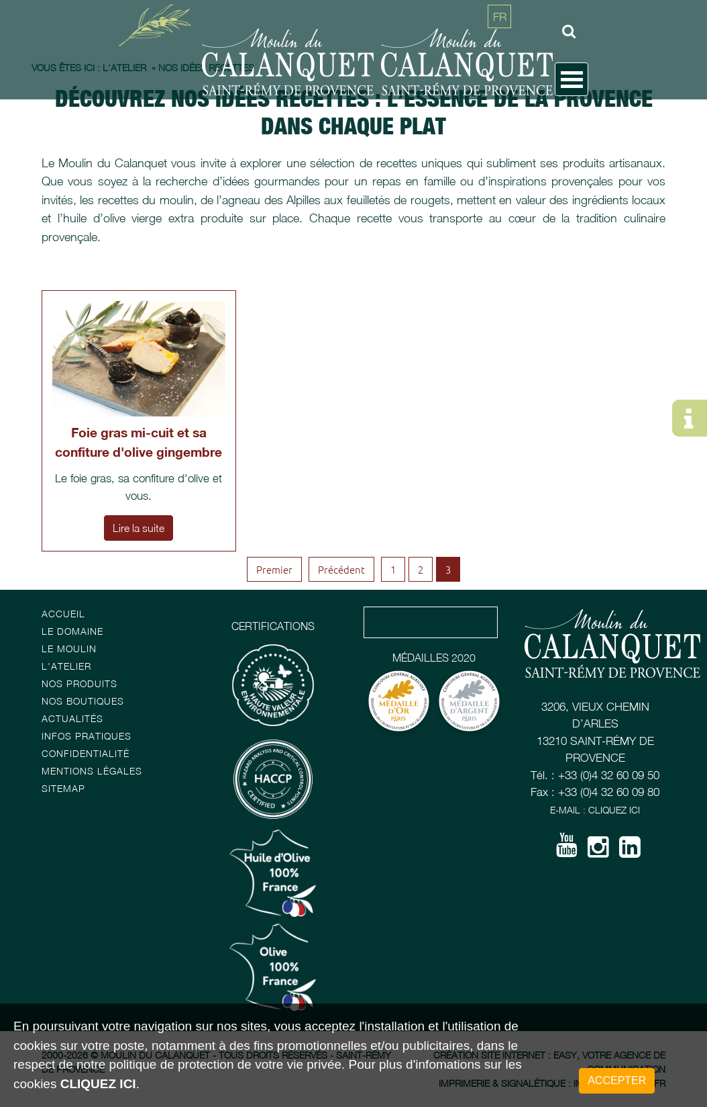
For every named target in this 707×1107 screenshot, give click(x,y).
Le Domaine (72, 631)
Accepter (617, 1080)
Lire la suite (138, 528)
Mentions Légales (92, 771)
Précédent (341, 569)
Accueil (63, 613)
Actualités (72, 718)
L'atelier (66, 666)
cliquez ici (98, 1084)
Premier (274, 569)
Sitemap (63, 788)
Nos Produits (79, 683)
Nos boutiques (83, 701)
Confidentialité (85, 753)
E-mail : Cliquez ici (595, 809)
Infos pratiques (86, 736)
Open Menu (571, 79)
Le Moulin (69, 648)
